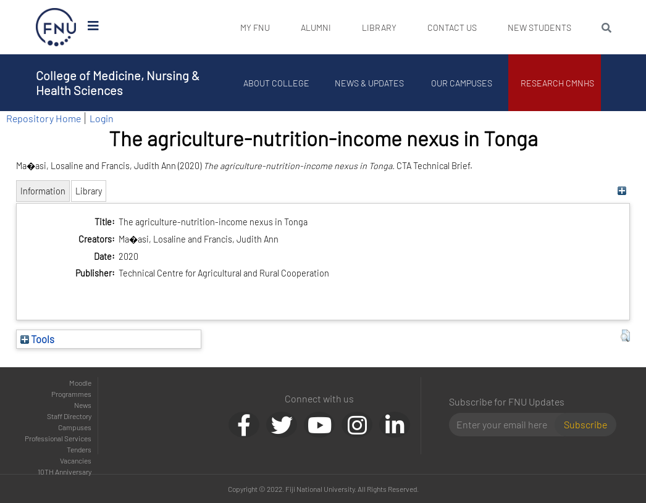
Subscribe (585, 424)
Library (379, 27)
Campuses (74, 427)
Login (102, 118)
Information (42, 191)
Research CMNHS (558, 83)
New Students (539, 27)
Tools (37, 339)
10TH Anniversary (64, 471)
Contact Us (452, 27)
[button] (625, 336)
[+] (622, 191)
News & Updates (369, 83)
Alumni (316, 27)
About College (277, 83)
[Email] (506, 424)
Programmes (71, 393)
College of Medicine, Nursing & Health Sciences (117, 83)
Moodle (80, 382)
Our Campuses (462, 83)
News (82, 405)
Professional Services (58, 438)
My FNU (255, 27)
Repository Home (43, 118)
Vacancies (75, 460)
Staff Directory (69, 416)
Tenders (79, 449)
